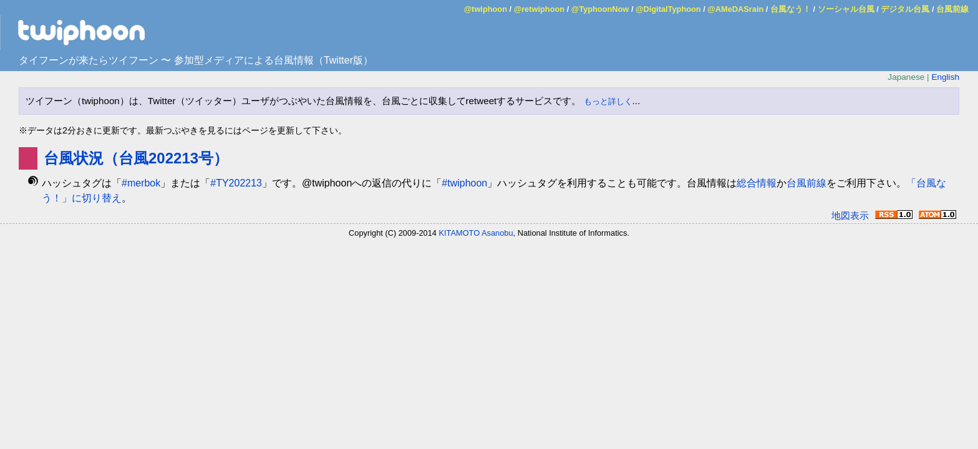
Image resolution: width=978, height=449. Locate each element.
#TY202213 (236, 183)
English (945, 77)
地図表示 (850, 215)
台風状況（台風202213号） (136, 158)
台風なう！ (790, 9)
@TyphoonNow (600, 9)
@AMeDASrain (735, 9)
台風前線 (952, 9)
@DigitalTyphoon (668, 9)
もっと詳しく (608, 101)
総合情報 (757, 183)
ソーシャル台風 (846, 9)
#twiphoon (464, 183)
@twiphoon (485, 9)
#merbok (141, 183)
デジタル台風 (905, 9)
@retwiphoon (539, 9)
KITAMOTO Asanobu (476, 233)
